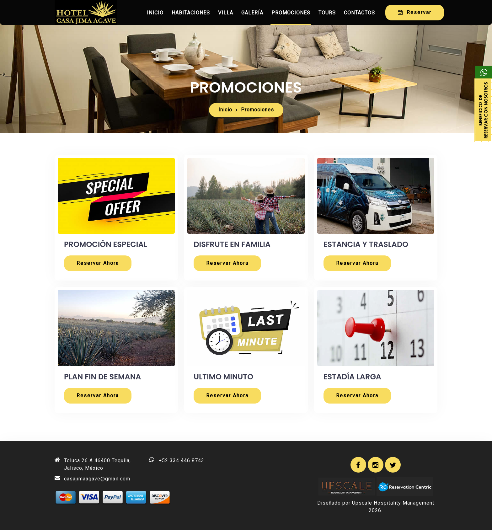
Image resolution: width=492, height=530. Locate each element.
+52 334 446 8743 (181, 460)
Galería (252, 13)
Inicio (155, 13)
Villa (225, 13)
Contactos (359, 13)
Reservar (414, 12)
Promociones (290, 13)
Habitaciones (191, 13)
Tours (327, 13)
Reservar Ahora (98, 263)
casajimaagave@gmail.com (97, 479)
